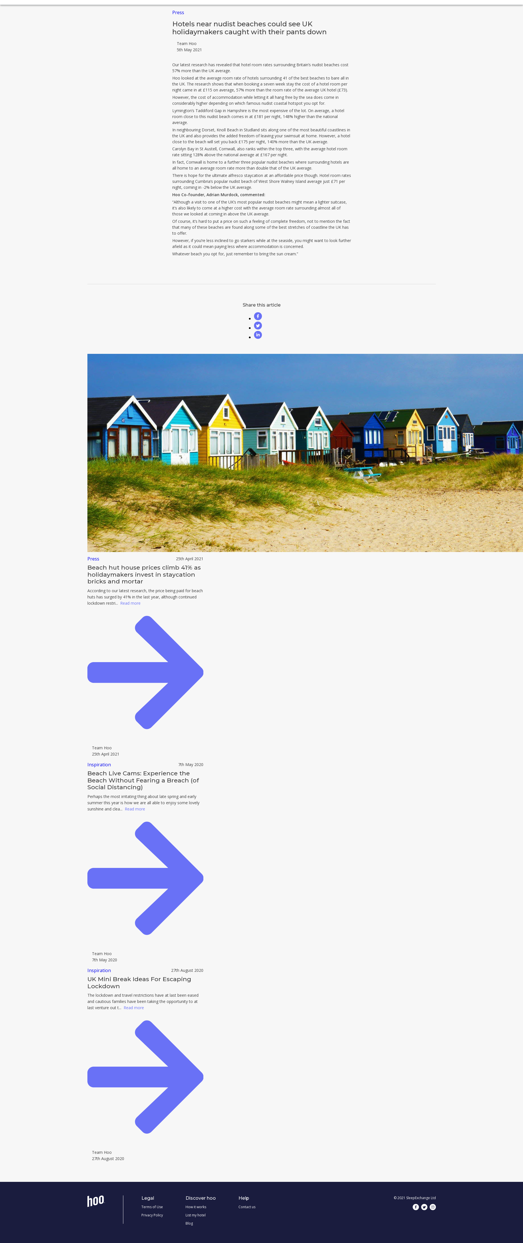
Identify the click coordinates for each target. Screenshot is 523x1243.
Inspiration (99, 764)
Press (178, 12)
